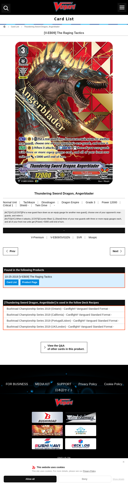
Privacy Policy (89, 471)
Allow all (30, 479)
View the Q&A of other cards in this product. (65, 347)
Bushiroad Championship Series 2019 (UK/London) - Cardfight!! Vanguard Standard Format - (60, 326)
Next (115, 251)
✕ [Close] (123, 461)
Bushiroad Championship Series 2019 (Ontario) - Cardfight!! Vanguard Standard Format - (58, 308)
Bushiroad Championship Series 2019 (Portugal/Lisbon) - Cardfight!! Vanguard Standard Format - (63, 320)
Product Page (29, 282)
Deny (84, 479)
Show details (118, 479)
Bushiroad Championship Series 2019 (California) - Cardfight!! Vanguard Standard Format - (59, 314)
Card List (15, 27)
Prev (12, 251)
